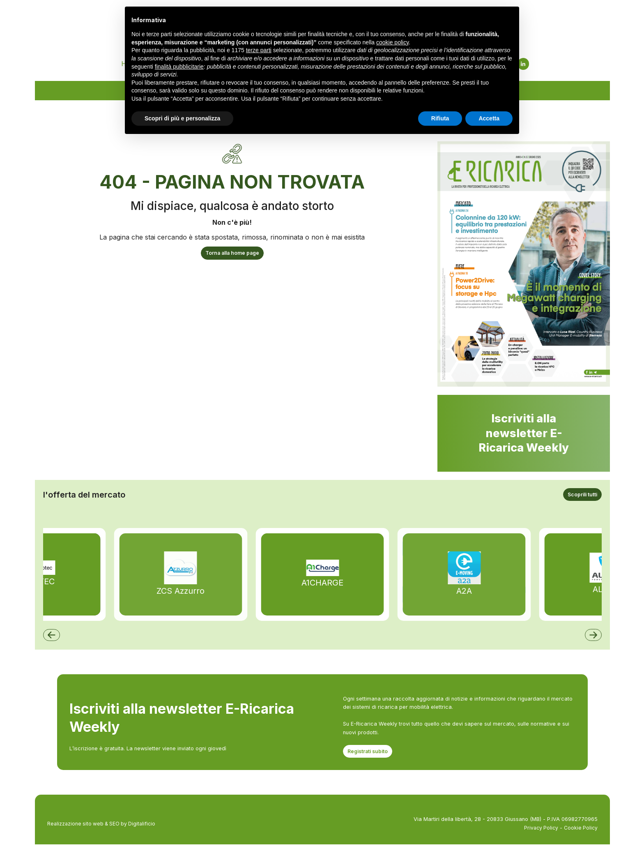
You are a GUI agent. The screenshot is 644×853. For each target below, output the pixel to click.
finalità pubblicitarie (179, 66)
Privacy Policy (539, 836)
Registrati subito (368, 759)
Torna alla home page (232, 258)
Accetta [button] (488, 118)
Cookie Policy (580, 836)
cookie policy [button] (392, 42)
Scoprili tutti (581, 502)
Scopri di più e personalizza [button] (182, 118)
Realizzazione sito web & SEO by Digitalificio (103, 832)
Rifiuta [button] (440, 118)
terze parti (258, 50)
